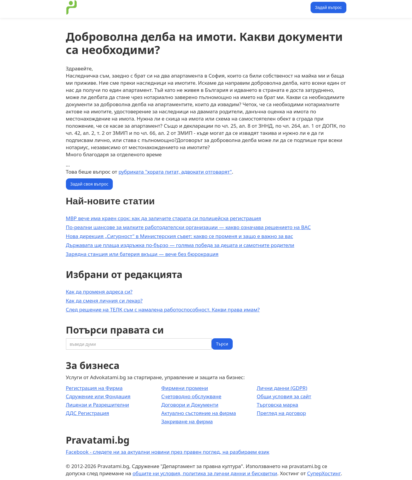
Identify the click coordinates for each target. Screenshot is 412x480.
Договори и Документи (189, 404)
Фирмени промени (184, 388)
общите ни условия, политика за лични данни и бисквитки (204, 473)
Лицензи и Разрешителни (97, 404)
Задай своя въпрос (89, 184)
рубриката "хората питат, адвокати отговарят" (175, 171)
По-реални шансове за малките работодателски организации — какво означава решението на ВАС (188, 227)
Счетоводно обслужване (191, 396)
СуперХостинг (324, 473)
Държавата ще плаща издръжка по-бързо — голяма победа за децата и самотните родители (180, 245)
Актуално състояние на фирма (198, 413)
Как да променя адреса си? (99, 291)
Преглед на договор (281, 413)
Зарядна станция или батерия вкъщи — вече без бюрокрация (142, 254)
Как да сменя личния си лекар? (104, 300)
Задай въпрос (328, 7)
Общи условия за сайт (284, 396)
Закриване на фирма (187, 421)
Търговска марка (277, 404)
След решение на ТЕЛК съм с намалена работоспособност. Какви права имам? (163, 309)
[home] (71, 7)
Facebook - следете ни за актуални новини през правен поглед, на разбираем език (167, 451)
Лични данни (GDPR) (282, 388)
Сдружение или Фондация (98, 396)
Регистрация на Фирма (94, 388)
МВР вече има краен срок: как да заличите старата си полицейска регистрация (163, 218)
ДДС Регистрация (87, 413)
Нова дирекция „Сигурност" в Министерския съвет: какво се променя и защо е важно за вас (179, 236)
